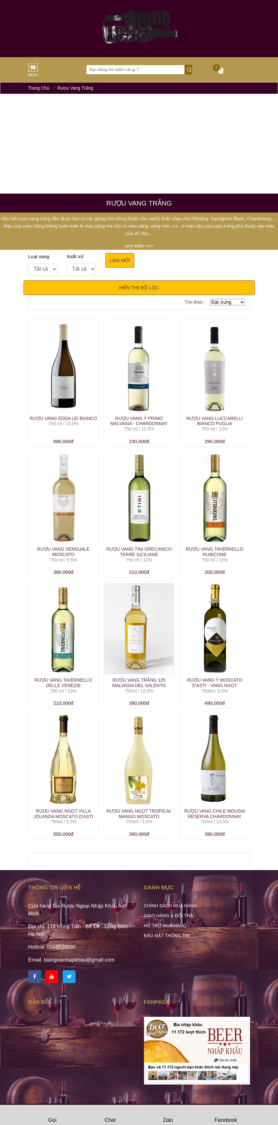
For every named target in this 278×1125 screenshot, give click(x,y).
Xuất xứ (75, 256)
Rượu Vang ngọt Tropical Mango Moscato (139, 813)
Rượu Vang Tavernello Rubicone (214, 551)
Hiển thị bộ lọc (139, 287)
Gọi (52, 1115)
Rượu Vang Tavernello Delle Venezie (63, 682)
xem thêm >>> (139, 246)
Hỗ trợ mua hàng (165, 925)
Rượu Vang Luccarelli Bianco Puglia (214, 421)
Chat (110, 1115)
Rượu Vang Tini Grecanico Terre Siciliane (139, 551)
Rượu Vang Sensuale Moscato (63, 551)
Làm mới (120, 260)
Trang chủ (39, 88)
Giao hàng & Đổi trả (168, 915)
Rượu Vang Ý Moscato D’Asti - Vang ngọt (214, 682)
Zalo (168, 1115)
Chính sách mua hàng (170, 905)
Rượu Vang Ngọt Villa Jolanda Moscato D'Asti (63, 813)
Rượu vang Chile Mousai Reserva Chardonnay (214, 813)
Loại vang (38, 256)
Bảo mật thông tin (167, 935)
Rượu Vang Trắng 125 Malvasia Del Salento (139, 682)
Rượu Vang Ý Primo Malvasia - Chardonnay (138, 421)
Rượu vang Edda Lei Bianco (63, 418)
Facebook (225, 1115)
